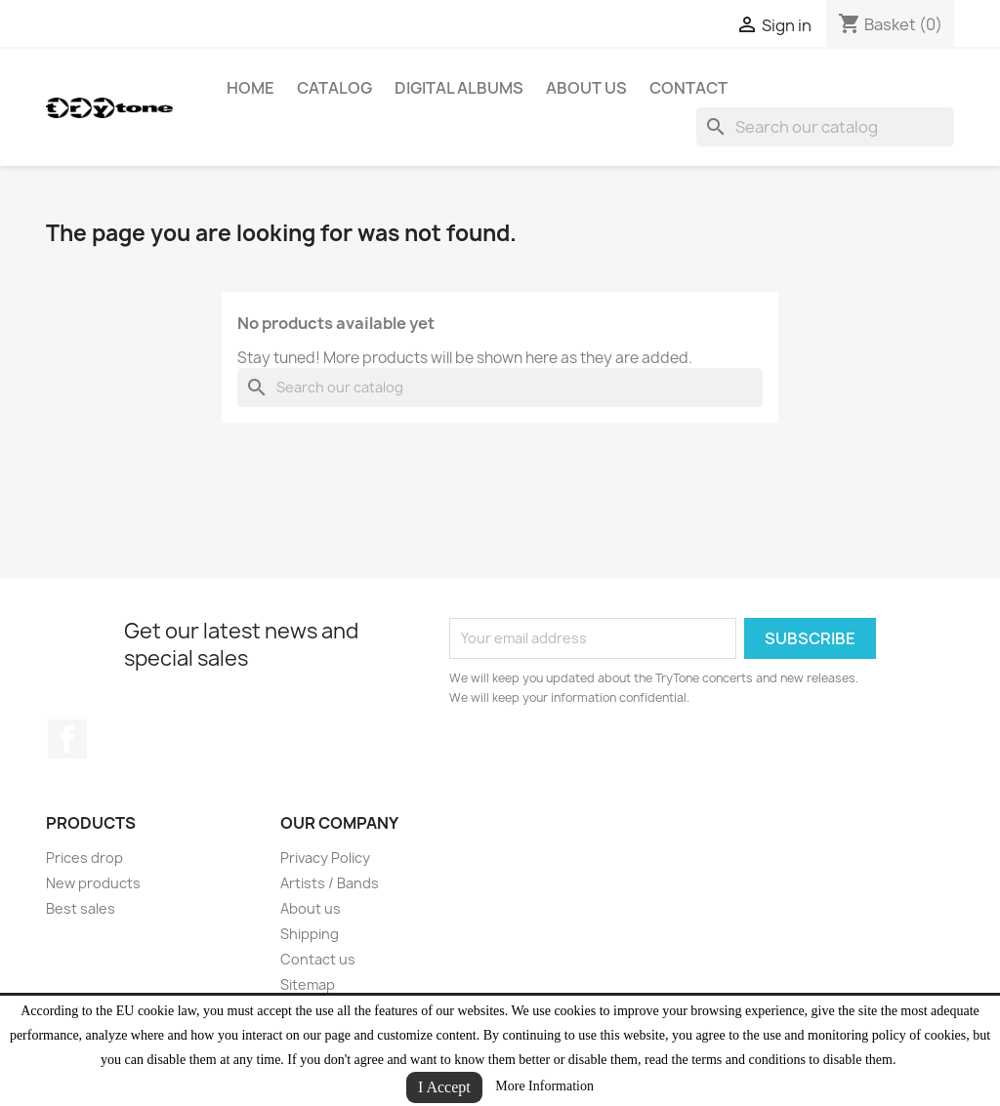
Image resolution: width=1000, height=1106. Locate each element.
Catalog (334, 88)
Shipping (309, 933)
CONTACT (688, 88)
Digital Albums (459, 88)
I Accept (444, 1087)
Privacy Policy (325, 857)
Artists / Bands (329, 883)
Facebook (67, 738)
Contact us (317, 959)
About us (586, 88)
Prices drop (84, 857)
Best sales (80, 908)
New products (93, 883)
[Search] (825, 126)
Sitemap (307, 984)
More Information (544, 1086)
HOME (250, 88)
